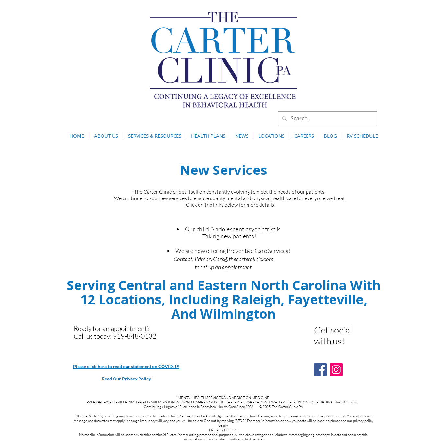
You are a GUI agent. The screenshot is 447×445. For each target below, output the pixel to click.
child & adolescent (220, 229)
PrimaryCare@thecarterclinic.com (234, 258)
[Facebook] (320, 369)
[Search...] (327, 119)
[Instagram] (336, 369)
